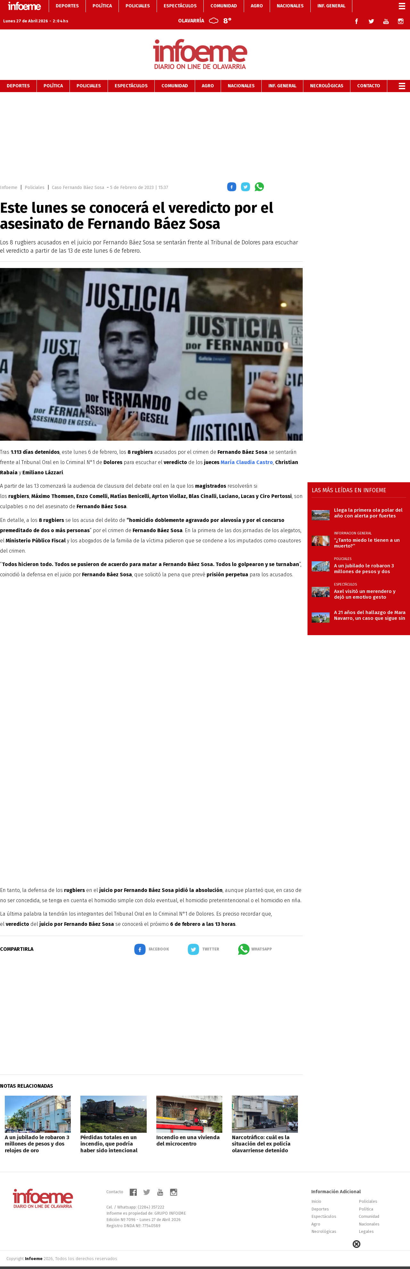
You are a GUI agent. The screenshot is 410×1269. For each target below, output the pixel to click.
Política (53, 73)
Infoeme (8, 175)
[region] (205, 124)
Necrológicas (326, 73)
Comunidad (174, 73)
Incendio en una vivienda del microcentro (188, 1128)
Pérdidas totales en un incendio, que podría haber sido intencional (108, 1132)
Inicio (316, 1189)
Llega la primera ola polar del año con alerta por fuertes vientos (368, 501)
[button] (231, 175)
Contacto (368, 73)
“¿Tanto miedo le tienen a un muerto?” (367, 531)
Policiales (89, 73)
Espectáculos (131, 73)
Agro (208, 73)
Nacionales (241, 73)
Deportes (18, 73)
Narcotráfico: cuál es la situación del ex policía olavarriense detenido (261, 1132)
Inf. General (282, 73)
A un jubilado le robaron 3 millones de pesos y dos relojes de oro (37, 1132)
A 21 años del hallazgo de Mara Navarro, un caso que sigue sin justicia (370, 603)
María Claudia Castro (247, 450)
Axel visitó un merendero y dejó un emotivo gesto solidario (365, 582)
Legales (366, 1219)
